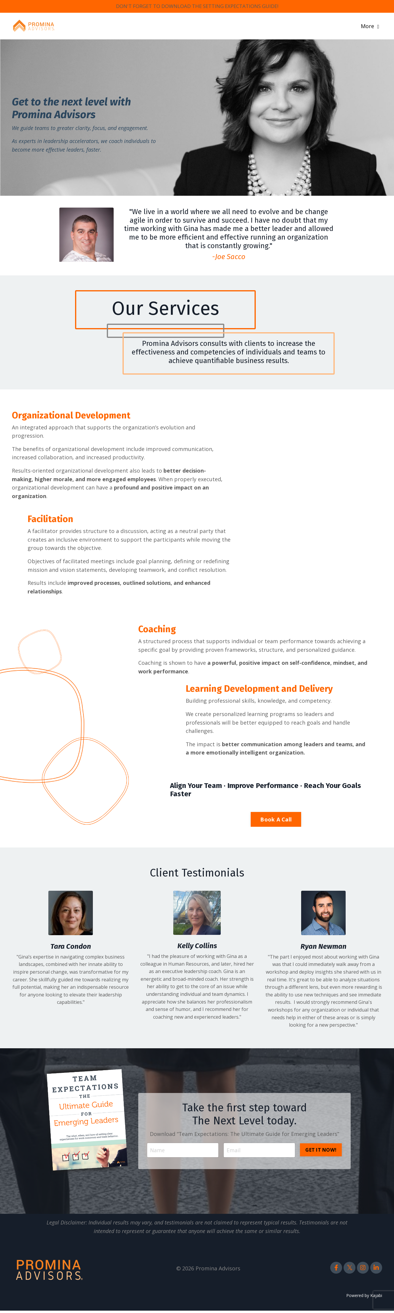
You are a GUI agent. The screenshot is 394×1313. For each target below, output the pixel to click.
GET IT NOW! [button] (320, 1151)
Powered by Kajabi (364, 1297)
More (370, 26)
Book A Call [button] (276, 821)
